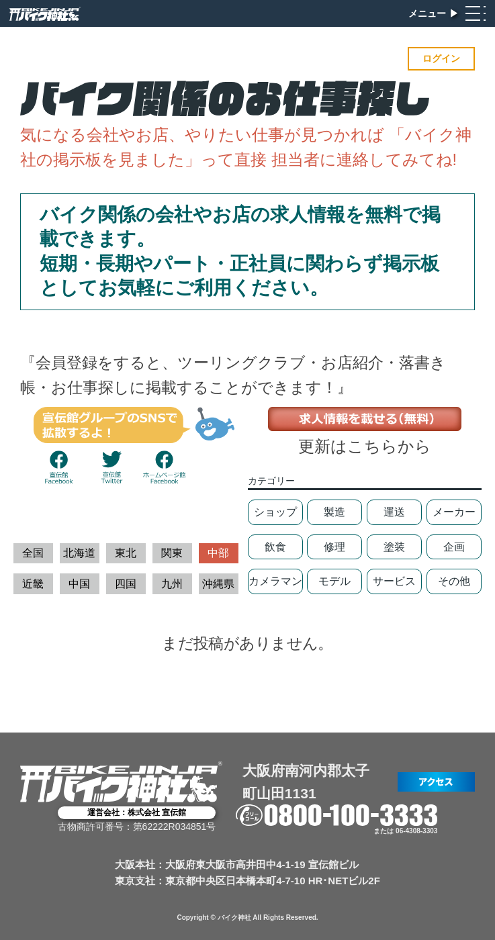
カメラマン (275, 581)
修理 (334, 547)
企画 (454, 547)
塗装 (394, 547)
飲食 (275, 547)
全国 (33, 553)
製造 (334, 512)
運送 (394, 512)
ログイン (441, 58)
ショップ (275, 512)
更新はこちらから (364, 446)
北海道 (79, 553)
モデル (334, 581)
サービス (394, 581)
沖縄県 (218, 584)
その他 (454, 581)
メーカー (454, 512)
